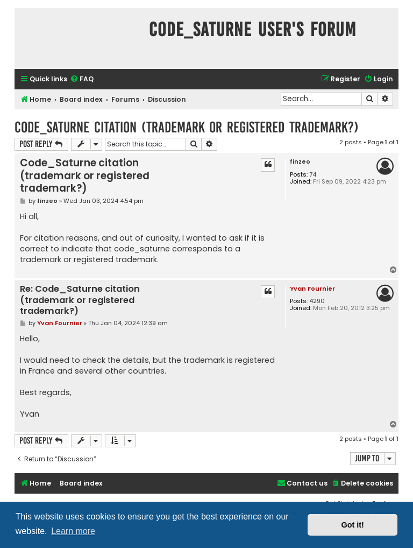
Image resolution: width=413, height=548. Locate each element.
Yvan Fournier (312, 288)
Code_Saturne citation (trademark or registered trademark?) (187, 127)
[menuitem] (82, 79)
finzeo (300, 161)
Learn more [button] (73, 531)
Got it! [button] (352, 525)
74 (312, 174)
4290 (317, 301)
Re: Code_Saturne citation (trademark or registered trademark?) (80, 300)
